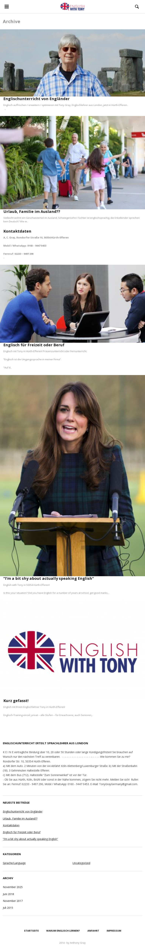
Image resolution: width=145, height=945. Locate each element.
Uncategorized (81, 863)
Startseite (31, 930)
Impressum (114, 930)
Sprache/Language (14, 863)
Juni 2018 (8, 894)
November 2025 (13, 887)
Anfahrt (93, 930)
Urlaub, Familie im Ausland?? (31, 211)
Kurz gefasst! (16, 700)
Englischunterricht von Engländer (36, 98)
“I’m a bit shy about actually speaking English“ (48, 578)
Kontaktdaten (17, 231)
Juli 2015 (8, 907)
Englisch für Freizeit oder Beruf (33, 344)
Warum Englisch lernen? (63, 930)
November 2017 (13, 901)
